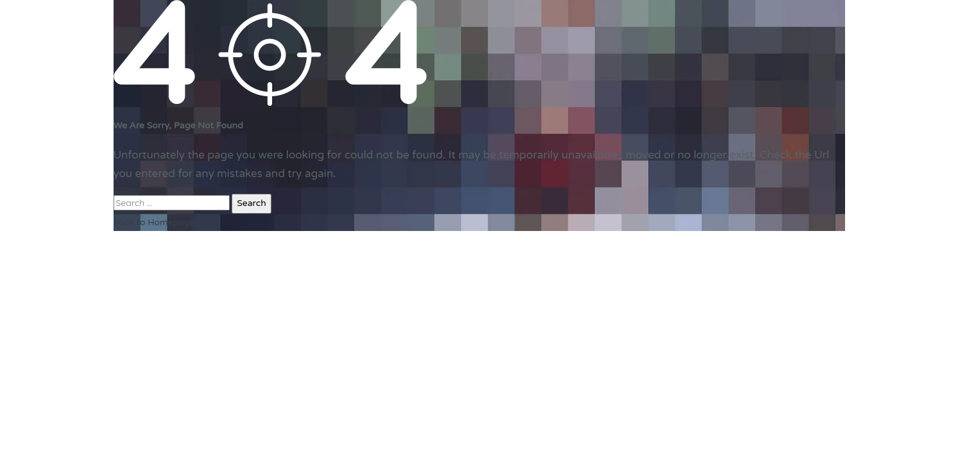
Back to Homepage (154, 222)
